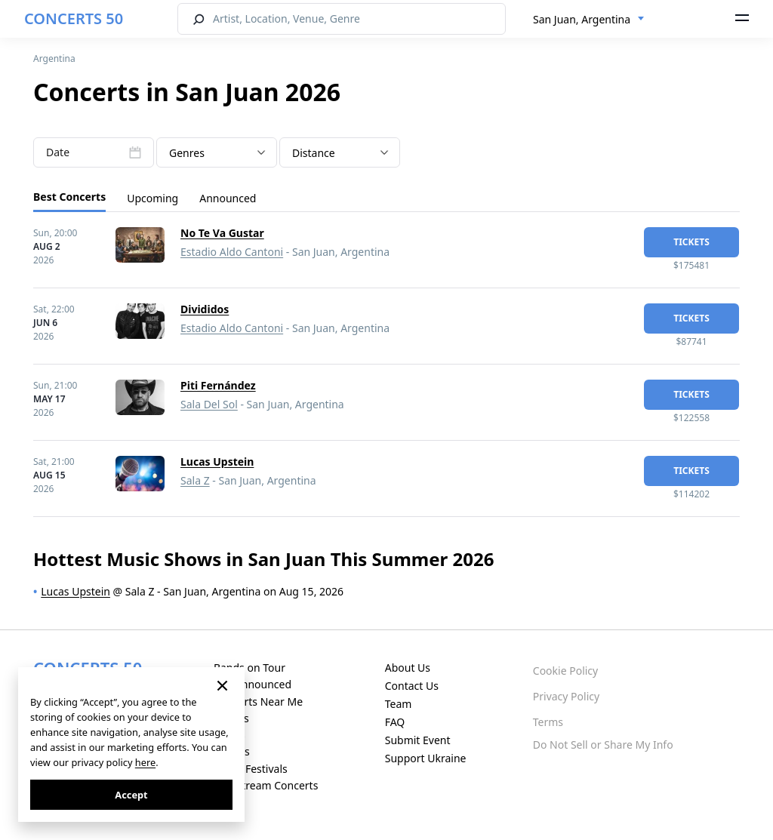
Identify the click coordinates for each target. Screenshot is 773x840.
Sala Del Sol (209, 404)
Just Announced (252, 684)
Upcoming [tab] (152, 198)
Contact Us (412, 685)
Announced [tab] (227, 198)
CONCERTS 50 (73, 18)
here (145, 762)
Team (398, 704)
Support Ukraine (426, 758)
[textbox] (216, 153)
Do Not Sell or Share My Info (603, 744)
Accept (131, 795)
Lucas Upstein (217, 461)
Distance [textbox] (313, 153)
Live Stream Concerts (266, 785)
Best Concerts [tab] (69, 196)
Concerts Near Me (258, 701)
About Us (407, 667)
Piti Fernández (218, 385)
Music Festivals (251, 769)
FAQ (395, 722)
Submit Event (418, 740)
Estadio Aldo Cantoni (231, 252)
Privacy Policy (566, 696)
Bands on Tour (249, 667)
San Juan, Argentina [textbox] (581, 19)
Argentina (54, 58)
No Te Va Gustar (222, 233)
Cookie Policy (565, 670)
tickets (691, 241)
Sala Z (195, 480)
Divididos (204, 309)
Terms (548, 722)
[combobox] (589, 20)
